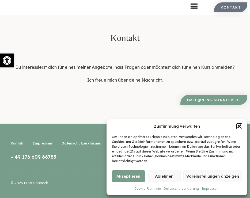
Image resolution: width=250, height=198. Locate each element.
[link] (7, 60)
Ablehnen (164, 176)
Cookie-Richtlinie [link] (147, 188)
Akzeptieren (128, 176)
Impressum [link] (210, 188)
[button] (239, 126)
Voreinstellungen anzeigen (212, 176)
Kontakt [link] (18, 143)
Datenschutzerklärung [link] (181, 188)
